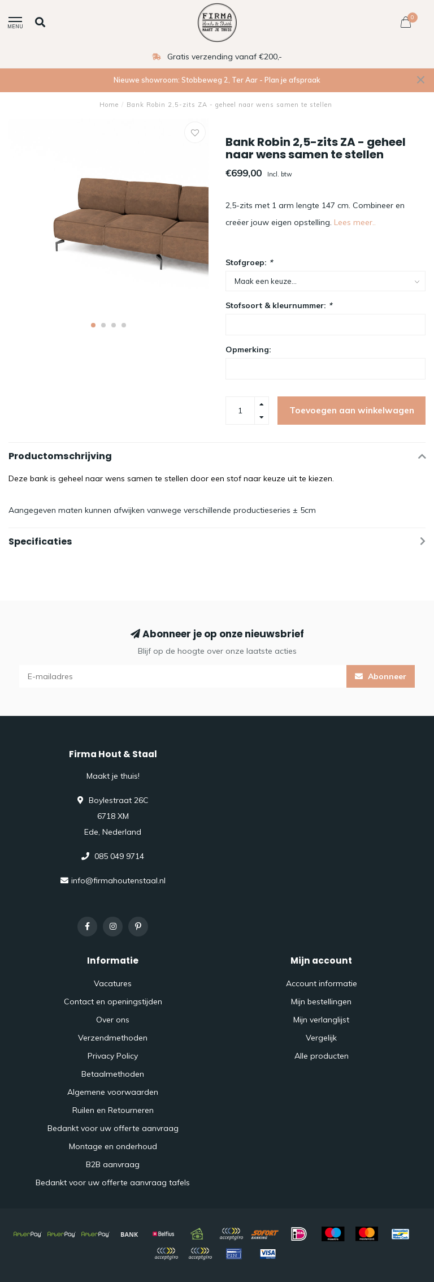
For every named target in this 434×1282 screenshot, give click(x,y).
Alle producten (321, 1056)
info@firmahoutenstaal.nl (118, 880)
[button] (93, 325)
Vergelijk (321, 1038)
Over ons (112, 1020)
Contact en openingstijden (113, 1001)
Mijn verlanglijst (321, 1020)
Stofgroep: (248, 262)
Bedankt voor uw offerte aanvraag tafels (113, 1182)
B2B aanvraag (113, 1164)
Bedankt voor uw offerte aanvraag (113, 1128)
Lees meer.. (355, 222)
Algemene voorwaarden (112, 1092)
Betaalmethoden (112, 1074)
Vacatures (113, 983)
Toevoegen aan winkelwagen (351, 410)
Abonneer (380, 676)
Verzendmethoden (112, 1038)
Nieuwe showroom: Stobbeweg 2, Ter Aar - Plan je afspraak (217, 79)
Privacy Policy (113, 1056)
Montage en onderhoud (113, 1146)
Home (109, 105)
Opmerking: (248, 349)
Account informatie (321, 983)
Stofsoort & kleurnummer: (278, 305)
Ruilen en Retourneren (113, 1110)
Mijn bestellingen (321, 1001)
